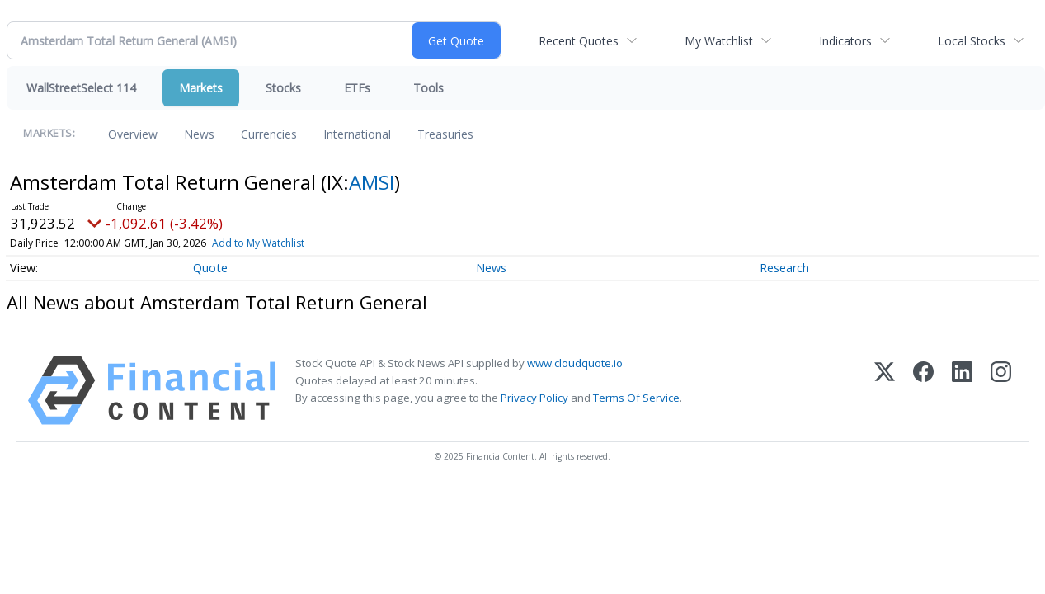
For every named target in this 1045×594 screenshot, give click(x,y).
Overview (133, 134)
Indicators (845, 41)
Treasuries (445, 134)
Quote (210, 268)
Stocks (283, 88)
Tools (428, 88)
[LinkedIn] (962, 391)
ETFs (357, 88)
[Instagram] (1001, 391)
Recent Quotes (579, 41)
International (357, 134)
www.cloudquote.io (575, 363)
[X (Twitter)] (884, 391)
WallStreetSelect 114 (81, 88)
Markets (201, 88)
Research (784, 268)
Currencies (269, 134)
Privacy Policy (534, 397)
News (199, 134)
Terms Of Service (636, 397)
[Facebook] (923, 391)
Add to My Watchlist (258, 243)
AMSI (371, 182)
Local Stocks (971, 41)
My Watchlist (719, 41)
